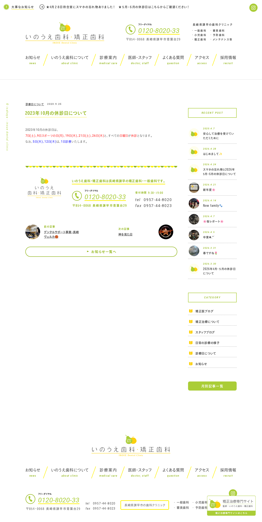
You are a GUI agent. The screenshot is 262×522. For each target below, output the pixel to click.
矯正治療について (207, 322)
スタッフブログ (205, 332)
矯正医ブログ (204, 311)
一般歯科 (200, 30)
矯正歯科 (200, 39)
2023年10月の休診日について (56, 113)
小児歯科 (200, 35)
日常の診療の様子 (207, 343)
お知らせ (201, 364)
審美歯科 (219, 30)
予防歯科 (219, 35)
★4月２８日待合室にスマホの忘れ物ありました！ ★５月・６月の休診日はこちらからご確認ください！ (118, 7)
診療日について (35, 104)
